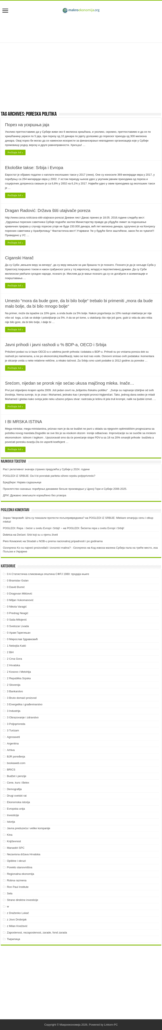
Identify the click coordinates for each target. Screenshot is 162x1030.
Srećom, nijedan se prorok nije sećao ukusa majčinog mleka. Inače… (69, 383)
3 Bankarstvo (15, 691)
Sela (9, 893)
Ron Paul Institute (18, 886)
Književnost (14, 841)
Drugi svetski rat (17, 795)
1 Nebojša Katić (16, 645)
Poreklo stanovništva (19, 867)
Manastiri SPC (15, 847)
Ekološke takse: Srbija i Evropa (34, 167)
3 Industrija (13, 710)
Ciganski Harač (19, 258)
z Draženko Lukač (18, 913)
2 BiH (10, 652)
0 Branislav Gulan (18, 580)
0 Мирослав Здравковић (22, 639)
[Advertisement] (81, 28)
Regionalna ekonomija (20, 873)
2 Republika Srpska (19, 678)
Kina (9, 834)
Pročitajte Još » (15, 152)
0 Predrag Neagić (17, 613)
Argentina (13, 743)
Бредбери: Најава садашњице (22, 482)
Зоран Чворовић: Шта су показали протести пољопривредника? (43, 517)
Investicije (13, 815)
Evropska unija (16, 808)
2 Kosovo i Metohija (19, 671)
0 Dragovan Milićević (19, 593)
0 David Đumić (16, 587)
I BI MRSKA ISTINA (23, 421)
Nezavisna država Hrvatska (23, 854)
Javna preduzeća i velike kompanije (28, 828)
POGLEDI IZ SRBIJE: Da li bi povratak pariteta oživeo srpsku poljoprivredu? (49, 475)
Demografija (14, 789)
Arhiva (11, 750)
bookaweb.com (16, 763)
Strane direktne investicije (22, 900)
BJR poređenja (16, 756)
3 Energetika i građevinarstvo (24, 704)
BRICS (11, 769)
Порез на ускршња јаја (27, 124)
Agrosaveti (13, 737)
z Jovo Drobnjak (17, 919)
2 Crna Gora (14, 658)
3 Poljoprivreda (16, 724)
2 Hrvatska (13, 665)
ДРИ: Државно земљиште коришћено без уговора (34, 495)
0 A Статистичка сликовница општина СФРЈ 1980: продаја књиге (48, 574)
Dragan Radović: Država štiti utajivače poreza (47, 210)
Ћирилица (13, 939)
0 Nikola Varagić (17, 606)
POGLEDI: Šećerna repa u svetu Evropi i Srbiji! (95, 528)
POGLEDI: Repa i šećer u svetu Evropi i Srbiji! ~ (32, 528)
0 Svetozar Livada (18, 626)
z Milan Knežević (17, 926)
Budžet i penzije (16, 776)
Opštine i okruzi (16, 860)
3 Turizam (13, 730)
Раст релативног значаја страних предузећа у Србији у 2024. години (46, 469)
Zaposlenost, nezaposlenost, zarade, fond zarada (37, 932)
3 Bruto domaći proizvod (21, 697)
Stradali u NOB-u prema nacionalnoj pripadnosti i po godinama (65, 541)
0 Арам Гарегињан (19, 632)
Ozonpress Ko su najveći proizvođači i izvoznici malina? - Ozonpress (44, 547)
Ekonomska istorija (18, 802)
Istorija (11, 821)
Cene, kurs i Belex (18, 782)
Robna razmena (17, 880)
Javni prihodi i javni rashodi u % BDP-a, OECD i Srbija (55, 344)
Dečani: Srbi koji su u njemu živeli (37, 534)
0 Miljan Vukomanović (20, 600)
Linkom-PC (111, 1024)
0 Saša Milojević (17, 619)
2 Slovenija (13, 684)
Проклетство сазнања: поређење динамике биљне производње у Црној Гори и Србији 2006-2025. (65, 488)
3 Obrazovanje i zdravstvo (23, 717)
